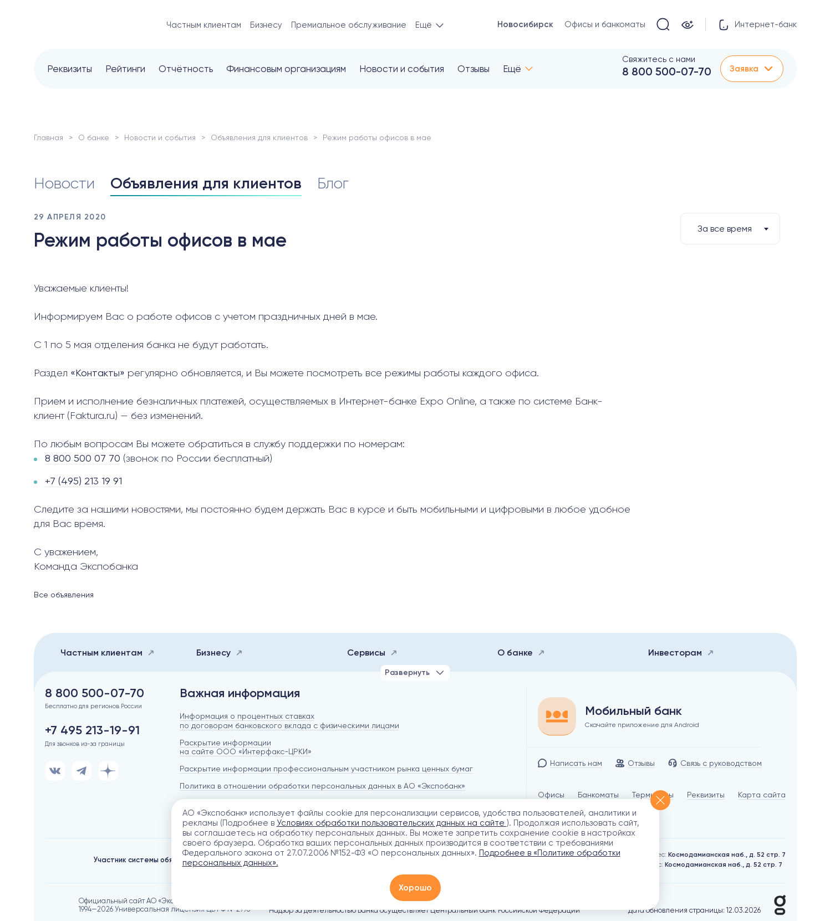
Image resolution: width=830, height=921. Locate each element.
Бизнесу (266, 25)
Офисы (551, 794)
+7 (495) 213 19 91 (83, 481)
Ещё (512, 68)
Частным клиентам (203, 25)
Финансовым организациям (286, 68)
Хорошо (415, 888)
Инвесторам (681, 652)
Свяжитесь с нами (658, 59)
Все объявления (64, 594)
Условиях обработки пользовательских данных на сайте (392, 823)
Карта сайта (762, 794)
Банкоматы (598, 794)
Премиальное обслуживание (348, 25)
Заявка (752, 68)
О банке (93, 137)
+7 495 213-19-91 (92, 730)
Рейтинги (125, 68)
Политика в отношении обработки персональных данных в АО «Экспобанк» (322, 785)
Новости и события (401, 68)
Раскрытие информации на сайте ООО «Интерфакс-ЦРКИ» (246, 747)
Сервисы (372, 652)
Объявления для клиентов (259, 137)
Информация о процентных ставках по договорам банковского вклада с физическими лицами (289, 721)
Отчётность (186, 68)
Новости (64, 183)
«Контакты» (97, 372)
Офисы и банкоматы (604, 24)
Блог (333, 183)
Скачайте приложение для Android (642, 725)
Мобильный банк (633, 711)
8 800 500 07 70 (82, 458)
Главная (48, 137)
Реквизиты (69, 68)
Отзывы (473, 68)
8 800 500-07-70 (666, 71)
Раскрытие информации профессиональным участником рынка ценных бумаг (326, 768)
